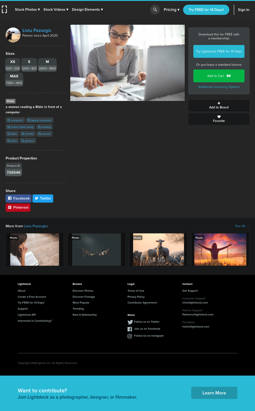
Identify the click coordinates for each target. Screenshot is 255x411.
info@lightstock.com (195, 302)
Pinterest (17, 207)
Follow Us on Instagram (149, 336)
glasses (27, 141)
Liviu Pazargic (37, 30)
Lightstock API (27, 315)
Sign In (243, 9)
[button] (27, 9)
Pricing (171, 10)
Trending (78, 309)
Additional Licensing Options (219, 86)
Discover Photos (83, 291)
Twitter (43, 198)
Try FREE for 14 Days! (206, 9)
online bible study (20, 127)
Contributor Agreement (142, 302)
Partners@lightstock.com (197, 314)
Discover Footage (84, 297)
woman (44, 134)
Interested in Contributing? (35, 321)
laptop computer (40, 120)
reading (44, 127)
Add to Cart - (219, 75)
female (28, 134)
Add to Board (219, 106)
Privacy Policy (136, 297)
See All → (242, 226)
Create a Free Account (32, 297)
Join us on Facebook (147, 329)
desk (12, 141)
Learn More (214, 392)
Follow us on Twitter (146, 322)
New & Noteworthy (85, 315)
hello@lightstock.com (195, 326)
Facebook (18, 198)
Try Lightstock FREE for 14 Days (219, 51)
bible (12, 134)
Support (23, 309)
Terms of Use (136, 291)
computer (15, 120)
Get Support (190, 291)
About (21, 291)
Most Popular (81, 302)
